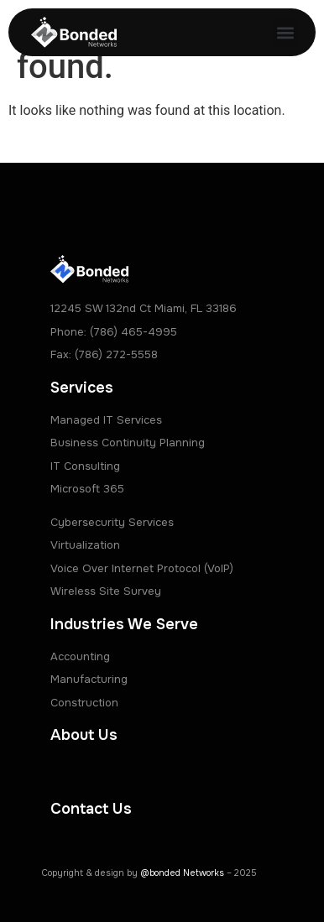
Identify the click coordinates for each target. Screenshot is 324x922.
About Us (84, 735)
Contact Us (91, 809)
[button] (285, 32)
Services (81, 387)
